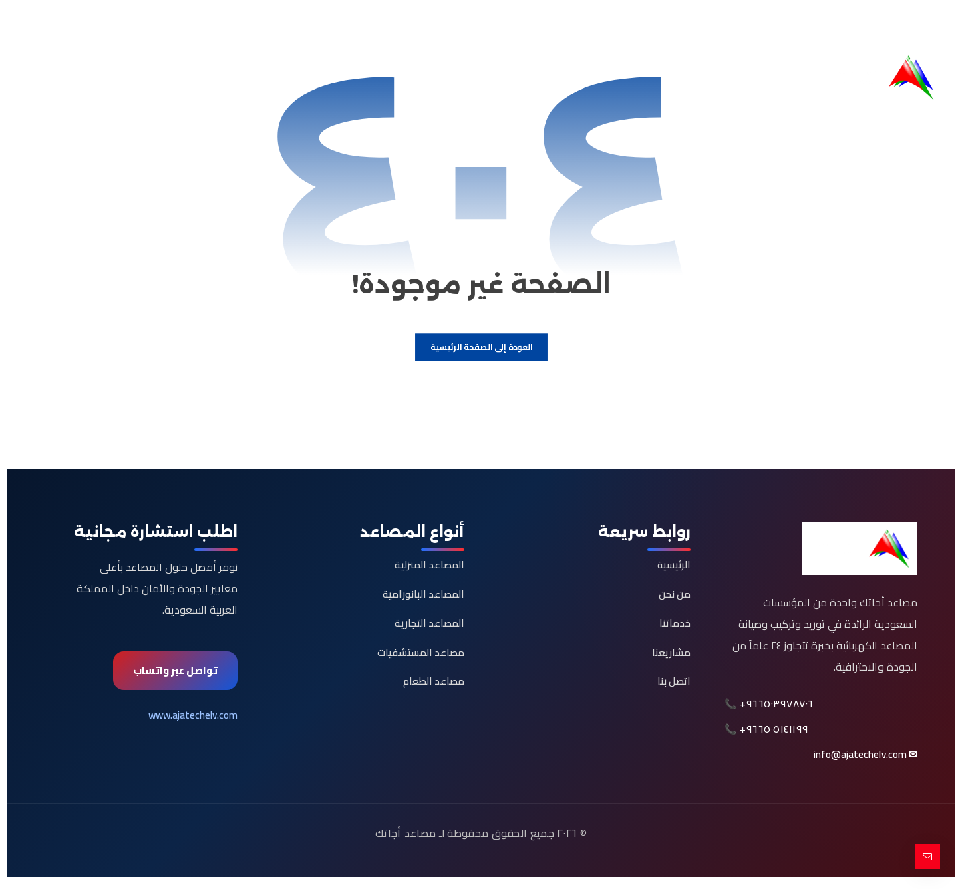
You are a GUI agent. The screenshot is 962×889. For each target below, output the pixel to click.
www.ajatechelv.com (193, 718)
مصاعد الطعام (433, 685)
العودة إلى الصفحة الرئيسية (481, 350)
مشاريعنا (671, 655)
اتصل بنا (674, 685)
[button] (924, 24)
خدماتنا (675, 627)
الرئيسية (674, 568)
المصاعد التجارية (429, 627)
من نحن (675, 597)
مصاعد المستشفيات (420, 655)
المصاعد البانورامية (423, 597)
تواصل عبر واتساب (175, 673)
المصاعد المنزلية (429, 568)
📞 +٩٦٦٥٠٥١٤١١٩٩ (766, 735)
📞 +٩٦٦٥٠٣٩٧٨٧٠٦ (769, 709)
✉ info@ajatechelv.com (865, 760)
